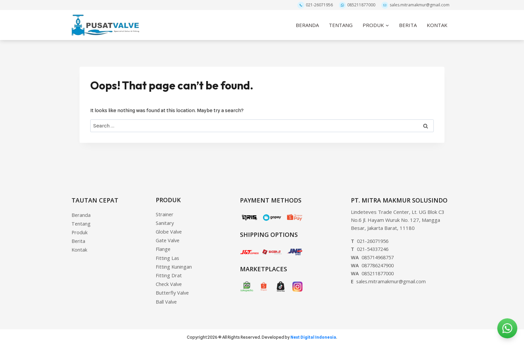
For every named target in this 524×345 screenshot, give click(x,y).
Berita (79, 239)
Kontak (80, 248)
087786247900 (374, 262)
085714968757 (374, 254)
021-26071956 (315, 5)
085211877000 (357, 5)
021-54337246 (371, 246)
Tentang (81, 221)
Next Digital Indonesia (313, 337)
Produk (80, 230)
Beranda (81, 212)
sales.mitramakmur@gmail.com (415, 5)
